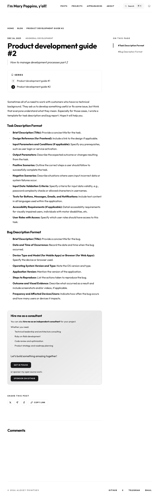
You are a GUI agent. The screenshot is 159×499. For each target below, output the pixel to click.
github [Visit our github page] (113, 490)
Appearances (94, 6)
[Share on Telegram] (17, 402)
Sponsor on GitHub (24, 378)
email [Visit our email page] (148, 490)
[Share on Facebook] (24, 402)
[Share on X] (10, 402)
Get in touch (21, 365)
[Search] (133, 6)
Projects (77, 6)
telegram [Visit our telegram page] (134, 490)
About (110, 6)
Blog (20, 28)
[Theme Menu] (149, 6)
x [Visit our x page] (123, 490)
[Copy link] (38, 402)
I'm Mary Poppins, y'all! (27, 6)
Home (10, 28)
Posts (63, 6)
